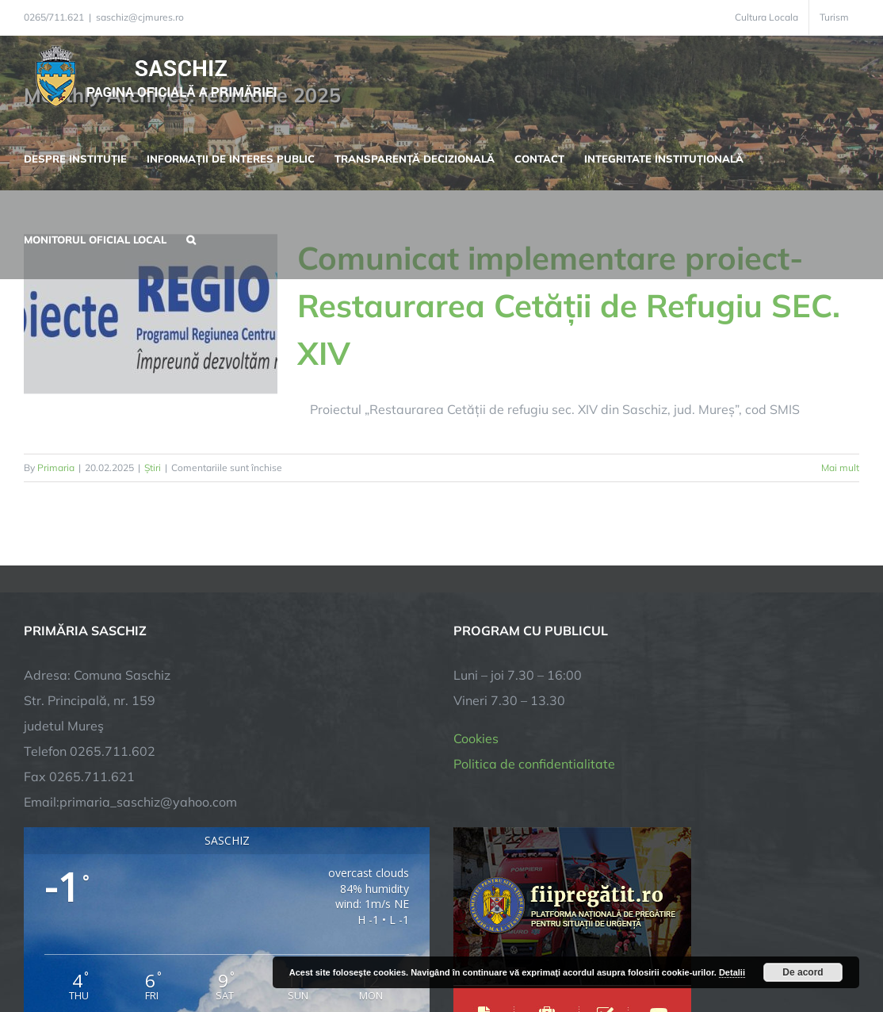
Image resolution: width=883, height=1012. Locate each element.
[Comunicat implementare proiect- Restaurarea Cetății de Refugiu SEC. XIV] (150, 314)
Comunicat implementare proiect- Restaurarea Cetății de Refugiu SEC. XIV (568, 305)
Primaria (56, 467)
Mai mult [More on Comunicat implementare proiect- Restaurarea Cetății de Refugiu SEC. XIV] (840, 467)
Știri (152, 467)
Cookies (476, 738)
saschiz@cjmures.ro (140, 17)
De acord (802, 972)
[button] (191, 237)
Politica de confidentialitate (534, 764)
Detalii (732, 972)
